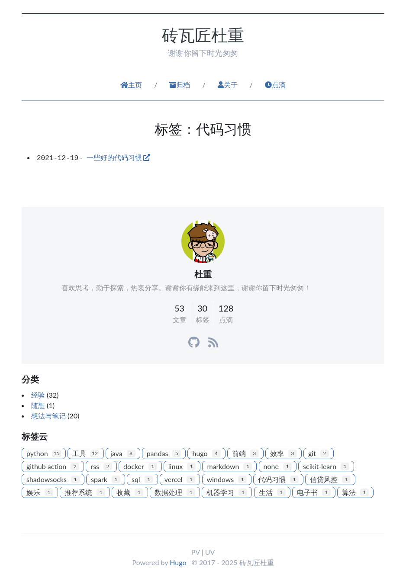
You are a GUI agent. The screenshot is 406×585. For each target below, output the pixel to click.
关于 (228, 84)
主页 (131, 84)
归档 (179, 84)
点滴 (275, 84)
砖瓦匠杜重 (203, 35)
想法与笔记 (48, 415)
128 (226, 308)
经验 (38, 395)
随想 (38, 405)
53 (179, 308)
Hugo (178, 562)
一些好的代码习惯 (114, 157)
